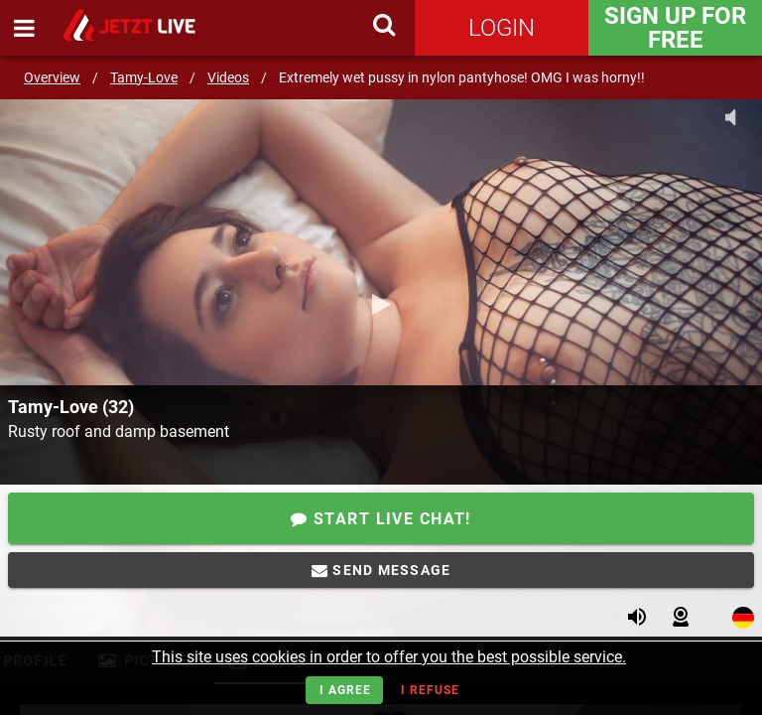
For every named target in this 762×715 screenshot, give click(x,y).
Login (501, 28)
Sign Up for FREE (675, 28)
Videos (228, 77)
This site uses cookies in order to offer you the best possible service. (389, 656)
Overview (52, 77)
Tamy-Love (144, 77)
